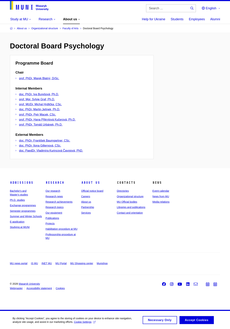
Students (177, 19)
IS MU (34, 263)
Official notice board (92, 190)
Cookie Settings (85, 322)
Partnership (87, 207)
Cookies (60, 288)
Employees (197, 19)
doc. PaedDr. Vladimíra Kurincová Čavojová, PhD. (51, 150)
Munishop (102, 263)
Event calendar (160, 190)
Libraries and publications (131, 207)
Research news (54, 196)
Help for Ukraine (153, 19)
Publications (52, 218)
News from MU (160, 196)
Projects (50, 223)
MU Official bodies (127, 201)
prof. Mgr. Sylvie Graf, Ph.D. (37, 99)
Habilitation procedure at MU (61, 228)
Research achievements (58, 201)
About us (90, 183)
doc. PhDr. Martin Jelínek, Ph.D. (39, 109)
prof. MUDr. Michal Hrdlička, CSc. (40, 104)
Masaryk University (29, 283)
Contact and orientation (130, 212)
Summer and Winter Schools (26, 216)
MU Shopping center (81, 263)
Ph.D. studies (17, 200)
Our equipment (53, 212)
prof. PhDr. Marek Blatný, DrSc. (39, 78)
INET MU (47, 263)
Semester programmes (22, 211)
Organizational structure (130, 196)
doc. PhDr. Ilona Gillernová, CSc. (40, 145)
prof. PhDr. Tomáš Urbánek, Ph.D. (41, 124)
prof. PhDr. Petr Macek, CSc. (37, 114)
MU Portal (60, 263)
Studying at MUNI (20, 227)
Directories (123, 190)
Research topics (54, 207)
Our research (52, 190)
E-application (17, 221)
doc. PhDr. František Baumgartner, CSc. (44, 140)
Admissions (21, 183)
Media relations (160, 201)
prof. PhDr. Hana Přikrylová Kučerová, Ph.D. (47, 119)
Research (54, 183)
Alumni (215, 19)
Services (86, 212)
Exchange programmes (23, 205)
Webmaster (16, 288)
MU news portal (18, 263)
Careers (85, 196)
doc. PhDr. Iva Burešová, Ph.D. (39, 94)
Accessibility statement (39, 288)
